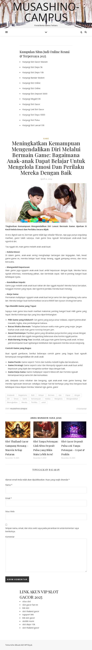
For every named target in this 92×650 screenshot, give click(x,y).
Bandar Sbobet (37, 77)
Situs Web (10, 511)
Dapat (68, 395)
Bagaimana (23, 395)
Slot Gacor (35, 104)
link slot (25, 608)
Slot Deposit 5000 (39, 93)
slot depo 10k (28, 624)
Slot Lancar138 (37, 125)
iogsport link (28, 614)
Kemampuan (36, 399)
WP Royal (28, 645)
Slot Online (35, 83)
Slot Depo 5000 (38, 114)
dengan (77, 395)
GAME (46, 138)
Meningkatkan (12, 402)
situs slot (26, 601)
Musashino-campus (46, 11)
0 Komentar (82, 408)
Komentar (10, 536)
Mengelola (58, 399)
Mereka (24, 402)
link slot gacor (28, 617)
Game (25, 399)
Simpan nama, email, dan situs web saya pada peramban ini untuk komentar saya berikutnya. (42, 530)
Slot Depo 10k (37, 72)
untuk (43, 402)
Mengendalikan (72, 399)
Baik (32, 395)
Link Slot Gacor (37, 109)
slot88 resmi (28, 621)
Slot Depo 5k (36, 67)
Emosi (16, 399)
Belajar (41, 395)
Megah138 (36, 98)
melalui (47, 399)
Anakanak (10, 395)
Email (8, 498)
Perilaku (34, 402)
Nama (8, 484)
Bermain (51, 395)
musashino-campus (18, 408)
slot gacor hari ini (30, 604)
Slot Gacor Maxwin (39, 61)
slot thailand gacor (30, 611)
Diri (8, 399)
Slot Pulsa (35, 120)
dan (60, 395)
